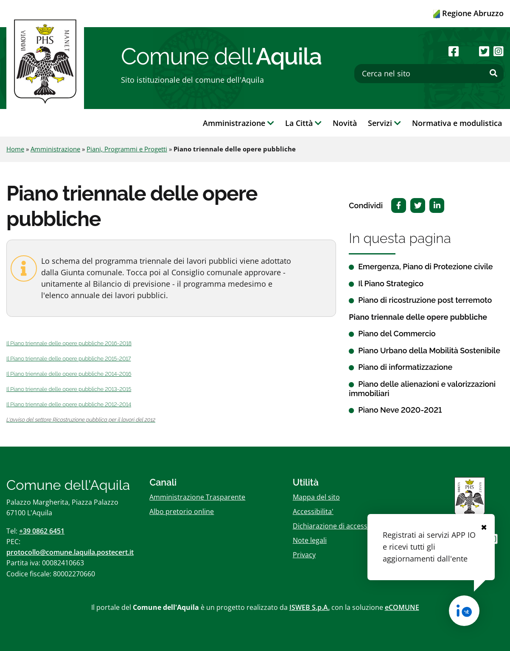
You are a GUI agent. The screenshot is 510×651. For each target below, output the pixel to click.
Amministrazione (55, 149)
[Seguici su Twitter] (484, 51)
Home (15, 149)
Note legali (310, 540)
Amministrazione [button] (238, 123)
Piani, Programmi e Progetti (127, 149)
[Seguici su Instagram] (498, 51)
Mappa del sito (316, 497)
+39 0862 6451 (41, 531)
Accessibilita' (313, 511)
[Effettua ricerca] (493, 73)
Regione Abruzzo (468, 13)
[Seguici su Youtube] (468, 51)
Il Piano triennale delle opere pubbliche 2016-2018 (69, 343)
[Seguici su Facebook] (453, 51)
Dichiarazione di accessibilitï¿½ (342, 526)
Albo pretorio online (181, 511)
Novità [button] (345, 123)
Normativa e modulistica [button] (457, 123)
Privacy (304, 554)
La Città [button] (303, 123)
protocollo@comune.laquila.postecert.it (70, 552)
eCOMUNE (402, 607)
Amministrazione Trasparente (197, 497)
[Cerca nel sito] (429, 73)
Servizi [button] (384, 123)
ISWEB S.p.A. (309, 607)
